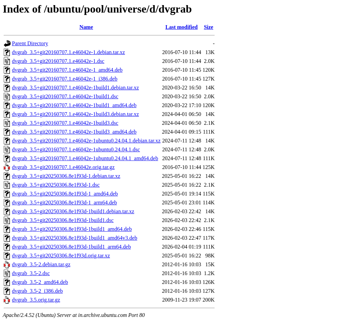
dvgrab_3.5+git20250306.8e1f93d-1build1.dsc (62, 220)
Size (208, 27)
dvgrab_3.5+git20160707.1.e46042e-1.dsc (58, 61)
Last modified (181, 27)
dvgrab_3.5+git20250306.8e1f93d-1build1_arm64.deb (71, 247)
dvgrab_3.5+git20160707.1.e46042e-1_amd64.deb (67, 70)
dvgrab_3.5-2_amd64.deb (40, 282)
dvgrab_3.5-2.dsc (31, 273)
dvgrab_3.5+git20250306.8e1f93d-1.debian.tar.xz (66, 176)
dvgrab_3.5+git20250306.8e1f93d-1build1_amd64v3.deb (74, 238)
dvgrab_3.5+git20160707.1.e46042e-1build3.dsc (65, 123)
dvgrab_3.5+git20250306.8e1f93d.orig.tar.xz (61, 255)
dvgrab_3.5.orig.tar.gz (36, 300)
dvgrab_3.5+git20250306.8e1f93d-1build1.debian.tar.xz (73, 211)
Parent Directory (30, 43)
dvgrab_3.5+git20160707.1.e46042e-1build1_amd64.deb (74, 105)
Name (86, 27)
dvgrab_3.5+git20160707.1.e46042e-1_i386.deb (64, 79)
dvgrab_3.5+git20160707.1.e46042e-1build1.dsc (65, 96)
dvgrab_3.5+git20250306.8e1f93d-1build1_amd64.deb (72, 229)
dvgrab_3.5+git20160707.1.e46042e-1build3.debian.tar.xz (75, 114)
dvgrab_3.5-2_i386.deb (37, 291)
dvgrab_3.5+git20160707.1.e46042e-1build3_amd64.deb (74, 132)
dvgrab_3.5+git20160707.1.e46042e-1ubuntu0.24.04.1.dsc (76, 149)
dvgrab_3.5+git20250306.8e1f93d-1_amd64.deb (65, 194)
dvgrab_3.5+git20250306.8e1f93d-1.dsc (56, 185)
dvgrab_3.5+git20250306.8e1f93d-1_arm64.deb (64, 202)
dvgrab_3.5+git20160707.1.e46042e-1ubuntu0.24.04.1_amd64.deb (85, 158)
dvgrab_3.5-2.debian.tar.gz (41, 264)
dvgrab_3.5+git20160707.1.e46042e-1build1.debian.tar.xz (75, 87)
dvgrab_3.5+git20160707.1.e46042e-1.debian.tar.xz (68, 52)
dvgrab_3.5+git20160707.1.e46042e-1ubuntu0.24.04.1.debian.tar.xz (86, 140)
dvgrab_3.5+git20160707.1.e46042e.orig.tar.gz (63, 167)
